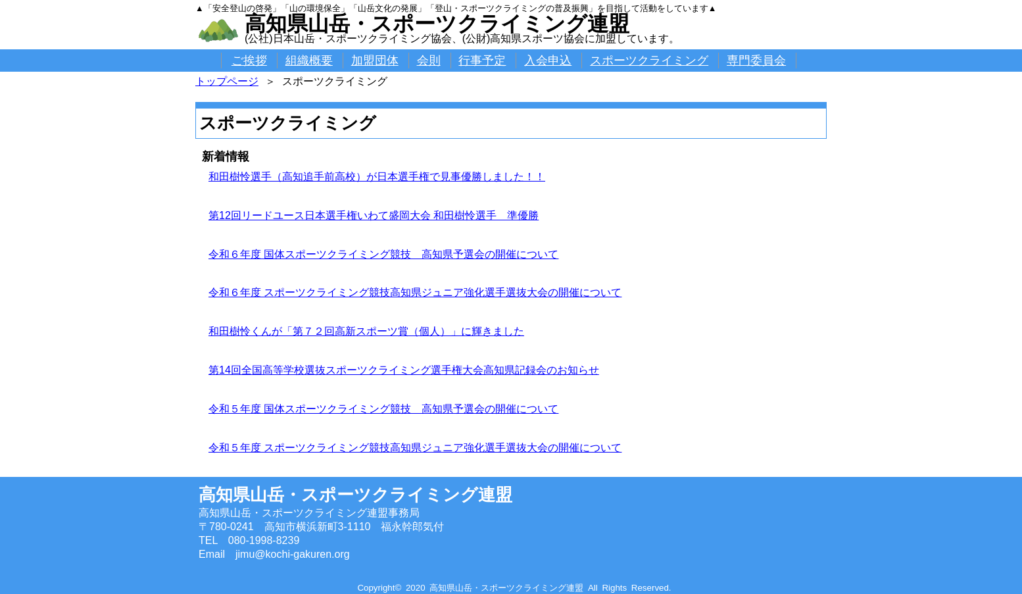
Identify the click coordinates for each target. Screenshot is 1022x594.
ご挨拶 (249, 60)
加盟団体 (375, 60)
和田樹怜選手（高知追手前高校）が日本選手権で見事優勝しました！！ (376, 176)
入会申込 (548, 60)
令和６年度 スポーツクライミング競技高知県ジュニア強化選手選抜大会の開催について (414, 292)
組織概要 (309, 60)
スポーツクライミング (649, 60)
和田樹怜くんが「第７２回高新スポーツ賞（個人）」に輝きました (366, 331)
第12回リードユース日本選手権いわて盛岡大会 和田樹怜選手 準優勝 (373, 215)
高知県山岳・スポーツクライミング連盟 (437, 24)
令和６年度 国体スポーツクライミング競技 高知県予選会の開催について (383, 254)
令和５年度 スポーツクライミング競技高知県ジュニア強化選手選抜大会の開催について (414, 447)
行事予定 (482, 60)
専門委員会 (756, 60)
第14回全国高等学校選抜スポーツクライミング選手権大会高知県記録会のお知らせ (403, 370)
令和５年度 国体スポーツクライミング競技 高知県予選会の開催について (383, 408)
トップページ (226, 81)
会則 (429, 60)
